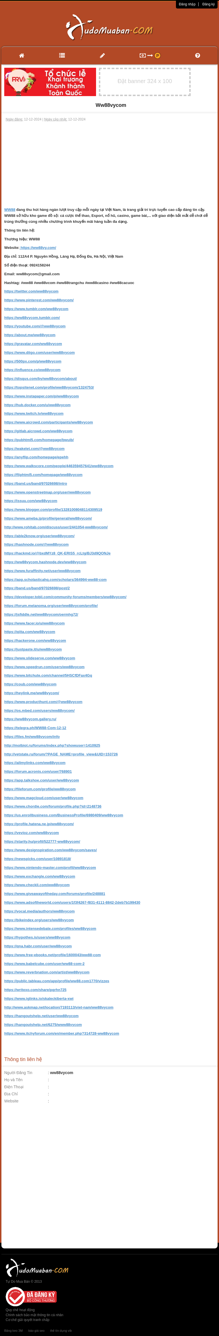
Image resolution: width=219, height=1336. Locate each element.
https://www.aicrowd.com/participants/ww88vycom (48, 422)
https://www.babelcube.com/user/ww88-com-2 (44, 964)
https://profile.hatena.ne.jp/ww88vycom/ (39, 824)
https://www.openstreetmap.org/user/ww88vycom (47, 492)
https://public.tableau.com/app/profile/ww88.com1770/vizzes (56, 981)
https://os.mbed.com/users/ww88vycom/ (39, 710)
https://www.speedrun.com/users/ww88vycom (44, 667)
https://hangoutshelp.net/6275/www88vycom (43, 1024)
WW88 (9, 210)
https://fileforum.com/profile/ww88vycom (40, 789)
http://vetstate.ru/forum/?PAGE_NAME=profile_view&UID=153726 (61, 754)
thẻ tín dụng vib (61, 1330)
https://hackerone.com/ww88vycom (35, 640)
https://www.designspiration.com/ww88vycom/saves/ (50, 850)
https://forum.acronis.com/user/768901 (38, 771)
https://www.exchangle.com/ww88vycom (39, 876)
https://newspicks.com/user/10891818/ (37, 859)
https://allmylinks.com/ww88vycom (34, 763)
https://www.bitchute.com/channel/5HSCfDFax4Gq (48, 675)
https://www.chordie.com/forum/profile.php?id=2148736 (52, 806)
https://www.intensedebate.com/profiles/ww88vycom (50, 928)
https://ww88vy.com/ (38, 247)
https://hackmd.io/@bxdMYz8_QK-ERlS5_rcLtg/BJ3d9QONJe (57, 553)
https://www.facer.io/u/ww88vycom (34, 623)
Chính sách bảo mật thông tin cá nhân (34, 1315)
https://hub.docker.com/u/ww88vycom (37, 405)
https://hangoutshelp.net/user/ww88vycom (41, 1016)
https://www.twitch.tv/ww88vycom (33, 413)
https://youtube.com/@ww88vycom (34, 326)
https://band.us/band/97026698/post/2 (37, 588)
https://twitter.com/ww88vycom (31, 291)
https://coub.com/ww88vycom (30, 684)
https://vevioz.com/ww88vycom (31, 833)
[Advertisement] (109, 164)
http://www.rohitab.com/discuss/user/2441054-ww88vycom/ (56, 527)
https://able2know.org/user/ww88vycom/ (39, 536)
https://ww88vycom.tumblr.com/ (32, 318)
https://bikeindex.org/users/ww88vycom (39, 920)
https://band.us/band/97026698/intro (35, 483)
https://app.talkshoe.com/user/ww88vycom (41, 780)
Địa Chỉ (11, 1094)
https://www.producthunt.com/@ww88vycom (43, 702)
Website (11, 1101)
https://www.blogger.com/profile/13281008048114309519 (53, 509)
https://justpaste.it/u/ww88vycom (33, 649)
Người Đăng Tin (18, 1072)
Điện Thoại (14, 1087)
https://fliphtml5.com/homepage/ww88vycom (43, 475)
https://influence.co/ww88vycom (32, 370)
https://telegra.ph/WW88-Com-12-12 (35, 728)
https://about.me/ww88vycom (30, 335)
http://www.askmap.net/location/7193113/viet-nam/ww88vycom (58, 1007)
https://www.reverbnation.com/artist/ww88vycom (47, 972)
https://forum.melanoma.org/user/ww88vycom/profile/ (51, 606)
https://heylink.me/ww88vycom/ (31, 693)
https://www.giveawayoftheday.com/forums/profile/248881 (54, 894)
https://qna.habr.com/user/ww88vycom (38, 946)
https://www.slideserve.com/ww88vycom (39, 658)
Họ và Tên (13, 1079)
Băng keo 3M (13, 1330)
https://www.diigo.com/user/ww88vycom (39, 352)
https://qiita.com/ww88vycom (29, 632)
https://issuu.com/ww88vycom (30, 501)
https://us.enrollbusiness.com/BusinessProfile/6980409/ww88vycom (63, 815)
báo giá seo (36, 1330)
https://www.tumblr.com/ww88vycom (36, 309)
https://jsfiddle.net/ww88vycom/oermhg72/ (41, 614)
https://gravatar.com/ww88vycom (33, 344)
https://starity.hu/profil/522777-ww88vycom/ (42, 841)
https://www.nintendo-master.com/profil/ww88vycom (50, 867)
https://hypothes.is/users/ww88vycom (37, 937)
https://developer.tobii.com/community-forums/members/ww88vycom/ (65, 597)
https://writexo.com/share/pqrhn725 (35, 990)
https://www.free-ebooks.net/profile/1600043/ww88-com (52, 955)
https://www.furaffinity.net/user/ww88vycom (42, 571)
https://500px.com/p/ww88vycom (32, 361)
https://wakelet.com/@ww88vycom (34, 448)
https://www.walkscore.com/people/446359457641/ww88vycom (58, 466)
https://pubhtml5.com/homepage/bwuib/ (39, 440)
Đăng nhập (187, 4)
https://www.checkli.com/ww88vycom (37, 885)
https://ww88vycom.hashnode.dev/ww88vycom (45, 562)
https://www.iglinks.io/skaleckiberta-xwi (38, 998)
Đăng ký (208, 4)
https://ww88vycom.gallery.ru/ (30, 719)
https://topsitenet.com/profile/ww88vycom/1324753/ (49, 387)
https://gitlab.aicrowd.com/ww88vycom (38, 431)
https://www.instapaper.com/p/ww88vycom (41, 396)
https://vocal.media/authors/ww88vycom (39, 911)
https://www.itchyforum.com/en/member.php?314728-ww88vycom (61, 1033)
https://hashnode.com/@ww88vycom (36, 544)
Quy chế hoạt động (20, 1310)
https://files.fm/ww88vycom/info (32, 736)
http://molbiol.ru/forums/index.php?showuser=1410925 (52, 745)
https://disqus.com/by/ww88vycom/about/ (40, 378)
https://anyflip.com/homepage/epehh (36, 457)
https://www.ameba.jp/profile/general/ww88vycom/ (48, 518)
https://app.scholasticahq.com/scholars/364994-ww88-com (55, 579)
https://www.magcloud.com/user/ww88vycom (43, 798)
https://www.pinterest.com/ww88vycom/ (39, 300)
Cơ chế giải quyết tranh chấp (27, 1320)
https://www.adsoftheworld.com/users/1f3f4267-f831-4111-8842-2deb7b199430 (72, 902)
